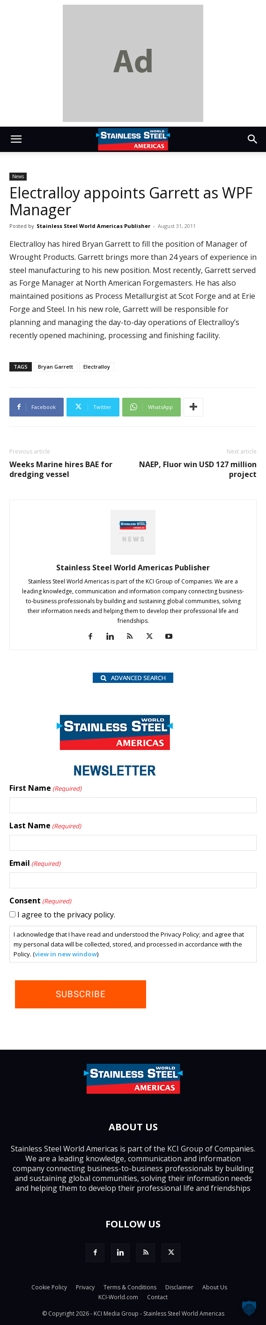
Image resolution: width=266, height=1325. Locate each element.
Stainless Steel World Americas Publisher (93, 225)
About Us (214, 1287)
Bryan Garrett (55, 366)
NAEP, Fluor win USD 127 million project (198, 469)
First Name (45, 788)
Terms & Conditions (129, 1287)
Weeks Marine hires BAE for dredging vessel (60, 469)
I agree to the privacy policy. (66, 914)
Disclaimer (179, 1287)
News (18, 176)
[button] (16, 139)
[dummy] (133, 63)
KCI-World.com (118, 1297)
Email (34, 863)
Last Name (45, 826)
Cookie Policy (49, 1287)
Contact (157, 1297)
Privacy (85, 1287)
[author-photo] (133, 554)
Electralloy (96, 366)
